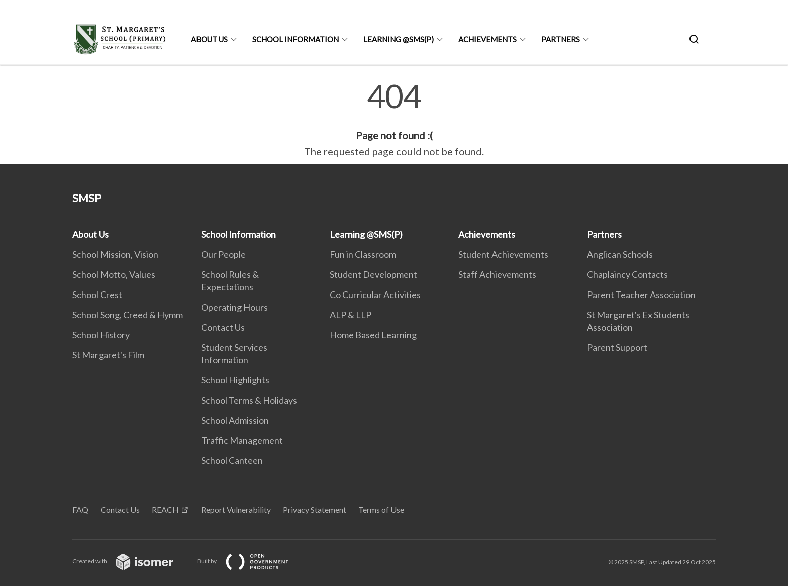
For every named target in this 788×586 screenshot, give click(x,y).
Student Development (373, 274)
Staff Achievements (497, 274)
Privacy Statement (314, 509)
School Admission (235, 420)
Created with (130, 561)
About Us (209, 39)
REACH (165, 509)
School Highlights (235, 379)
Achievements (487, 39)
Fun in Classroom (363, 254)
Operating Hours (234, 307)
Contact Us (223, 327)
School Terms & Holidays (249, 400)
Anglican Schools (620, 254)
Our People (223, 254)
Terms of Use (381, 509)
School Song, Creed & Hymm (127, 314)
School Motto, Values (113, 274)
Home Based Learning (373, 334)
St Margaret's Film (108, 354)
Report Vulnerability (236, 509)
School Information (295, 39)
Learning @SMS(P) (398, 39)
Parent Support (617, 347)
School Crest (97, 294)
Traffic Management (242, 440)
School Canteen (232, 460)
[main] (394, 119)
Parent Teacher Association (641, 294)
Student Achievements (503, 254)
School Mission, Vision (115, 254)
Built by (251, 561)
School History (101, 334)
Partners (560, 39)
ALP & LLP (350, 314)
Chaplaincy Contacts (627, 274)
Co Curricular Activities (375, 294)
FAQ (80, 509)
